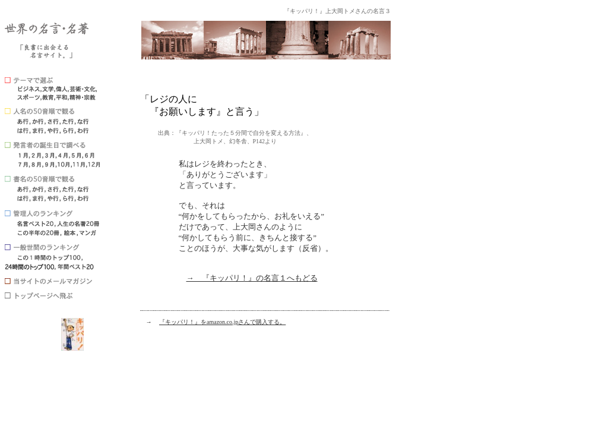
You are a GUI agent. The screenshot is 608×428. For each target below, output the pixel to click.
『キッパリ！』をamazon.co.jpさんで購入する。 (222, 322)
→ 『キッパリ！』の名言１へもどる (252, 277)
